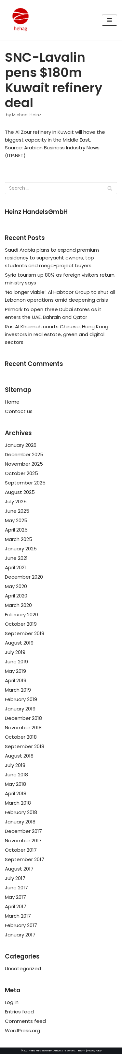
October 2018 (21, 737)
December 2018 (23, 718)
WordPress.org (22, 1030)
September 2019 (24, 633)
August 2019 (19, 642)
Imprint (81, 1050)
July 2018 (15, 765)
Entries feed (19, 1011)
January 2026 (20, 445)
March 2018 (18, 802)
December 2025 (24, 454)
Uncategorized (23, 968)
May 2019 (15, 671)
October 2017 (21, 850)
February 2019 (21, 699)
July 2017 (15, 878)
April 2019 (15, 680)
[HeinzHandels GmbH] (20, 20)
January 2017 (20, 934)
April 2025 (16, 529)
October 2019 (21, 624)
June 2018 (16, 774)
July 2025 (16, 501)
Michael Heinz (26, 115)
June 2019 (16, 661)
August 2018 (19, 755)
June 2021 (16, 558)
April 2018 (15, 793)
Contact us (19, 411)
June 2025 (17, 511)
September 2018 (24, 746)
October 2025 (21, 473)
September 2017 (24, 859)
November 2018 (23, 727)
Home (12, 401)
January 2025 (21, 548)
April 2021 (15, 567)
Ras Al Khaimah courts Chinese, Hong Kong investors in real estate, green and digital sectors (56, 334)
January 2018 (20, 821)
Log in (12, 1002)
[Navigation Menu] (109, 20)
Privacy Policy (95, 1050)
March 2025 (18, 539)
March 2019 (18, 689)
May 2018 (15, 784)
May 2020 (16, 586)
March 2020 (18, 605)
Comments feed (25, 1021)
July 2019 (15, 652)
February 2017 (21, 925)
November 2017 (23, 840)
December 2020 (24, 576)
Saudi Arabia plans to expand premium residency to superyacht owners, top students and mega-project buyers (52, 257)
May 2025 (16, 520)
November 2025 (24, 463)
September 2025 (25, 482)
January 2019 (20, 708)
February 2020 (21, 614)
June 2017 (16, 887)
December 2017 (23, 831)
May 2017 (15, 897)
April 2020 (16, 595)
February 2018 (21, 812)
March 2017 (18, 915)
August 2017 (19, 868)
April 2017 (15, 906)
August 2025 (20, 492)
